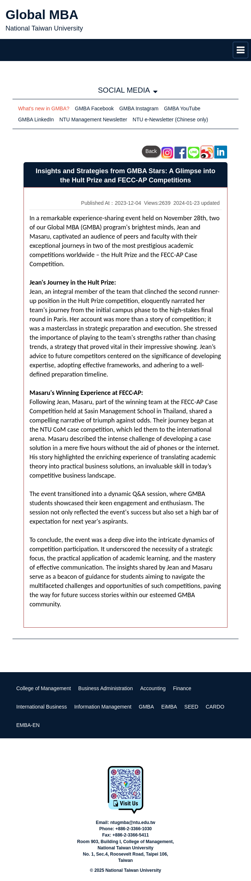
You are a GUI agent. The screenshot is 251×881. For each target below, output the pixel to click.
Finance (182, 688)
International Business (41, 707)
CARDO (215, 707)
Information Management (103, 707)
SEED (191, 707)
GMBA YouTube (182, 108)
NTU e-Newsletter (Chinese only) (170, 119)
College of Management (43, 688)
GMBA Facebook (94, 108)
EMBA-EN (28, 725)
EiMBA (169, 707)
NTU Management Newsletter (93, 119)
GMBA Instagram (139, 108)
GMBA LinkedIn (36, 119)
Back (151, 151)
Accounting (152, 688)
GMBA (146, 707)
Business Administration (105, 688)
